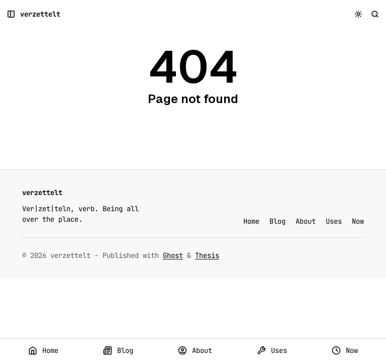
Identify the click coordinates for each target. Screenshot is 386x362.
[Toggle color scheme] (358, 14)
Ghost (173, 255)
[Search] (375, 14)
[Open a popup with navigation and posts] (11, 14)
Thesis (207, 255)
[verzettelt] (40, 14)
